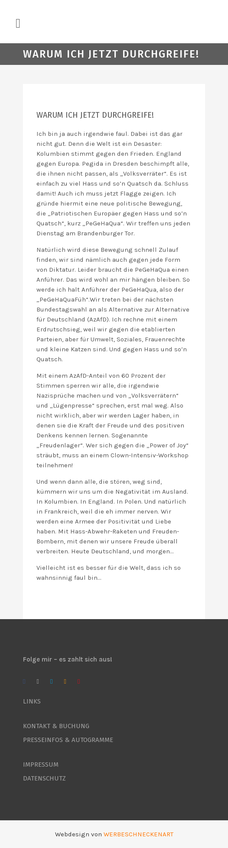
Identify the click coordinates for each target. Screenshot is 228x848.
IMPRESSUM (41, 764)
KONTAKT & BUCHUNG (56, 726)
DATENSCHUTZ (44, 778)
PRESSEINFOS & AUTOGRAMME (68, 740)
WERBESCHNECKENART (138, 834)
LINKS (32, 701)
